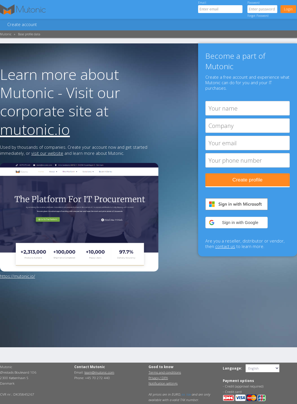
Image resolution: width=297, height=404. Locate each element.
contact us (225, 246)
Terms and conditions (164, 372)
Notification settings (163, 383)
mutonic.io (35, 129)
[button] (236, 222)
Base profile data (29, 34)
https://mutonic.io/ (17, 276)
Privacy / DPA (158, 378)
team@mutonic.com (99, 372)
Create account (22, 24)
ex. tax (186, 394)
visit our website (47, 153)
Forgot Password (258, 16)
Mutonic (5, 34)
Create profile (247, 180)
